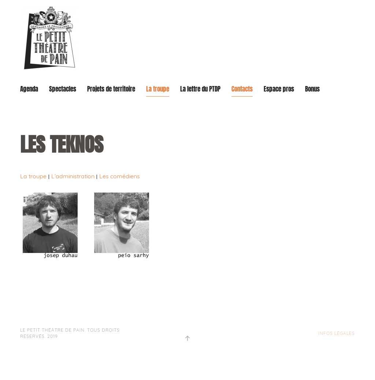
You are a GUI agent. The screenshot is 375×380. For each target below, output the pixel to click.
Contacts (242, 89)
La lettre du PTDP (200, 89)
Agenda (29, 89)
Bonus (312, 89)
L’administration (72, 176)
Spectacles (62, 89)
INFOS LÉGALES (336, 333)
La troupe (157, 89)
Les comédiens (119, 176)
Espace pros (279, 89)
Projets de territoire (111, 89)
